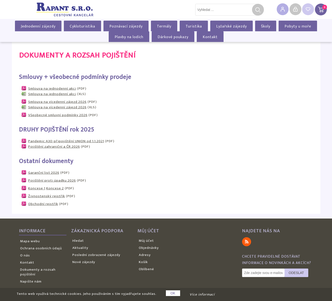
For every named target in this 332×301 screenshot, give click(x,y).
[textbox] (226, 10)
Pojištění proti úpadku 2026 (52, 180)
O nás (25, 255)
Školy (265, 26)
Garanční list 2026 (43, 173)
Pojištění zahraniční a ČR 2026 (54, 147)
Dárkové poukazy (173, 37)
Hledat (258, 10)
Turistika (194, 26)
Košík (143, 262)
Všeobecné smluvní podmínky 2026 (58, 115)
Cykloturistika (82, 26)
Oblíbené (146, 269)
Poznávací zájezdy (126, 26)
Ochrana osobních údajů (41, 248)
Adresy (145, 255)
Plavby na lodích (129, 37)
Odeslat (296, 273)
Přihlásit (295, 9)
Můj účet (146, 241)
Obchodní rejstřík (43, 204)
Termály (164, 26)
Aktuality (80, 248)
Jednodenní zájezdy (38, 26)
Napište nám (31, 281)
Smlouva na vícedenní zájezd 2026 (57, 102)
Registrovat (283, 9)
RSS (246, 241)
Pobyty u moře (298, 26)
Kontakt (210, 37)
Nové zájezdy (83, 262)
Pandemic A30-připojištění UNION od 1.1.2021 (66, 141)
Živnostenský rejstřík (46, 196)
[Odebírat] (263, 273)
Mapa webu (30, 241)
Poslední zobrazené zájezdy (96, 255)
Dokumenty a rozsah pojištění (38, 272)
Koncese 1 (36, 188)
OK (172, 293)
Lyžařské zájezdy (231, 26)
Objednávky (149, 248)
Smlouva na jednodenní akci (52, 88)
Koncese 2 (55, 188)
